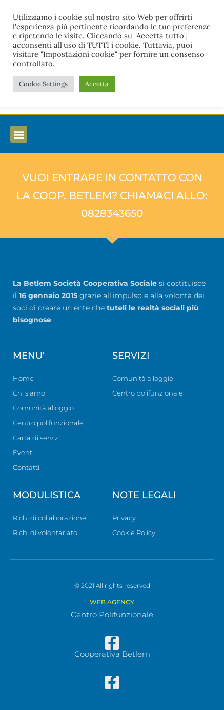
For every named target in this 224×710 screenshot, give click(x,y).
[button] (18, 134)
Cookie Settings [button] (43, 84)
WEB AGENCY (112, 602)
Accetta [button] (97, 84)
